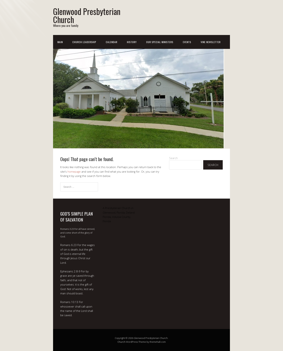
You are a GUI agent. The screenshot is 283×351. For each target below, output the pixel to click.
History (132, 42)
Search (173, 158)
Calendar (111, 42)
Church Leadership (84, 42)
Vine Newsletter (211, 42)
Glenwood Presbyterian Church (86, 15)
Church (121, 341)
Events (187, 42)
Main (60, 42)
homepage (74, 171)
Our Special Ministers (159, 42)
